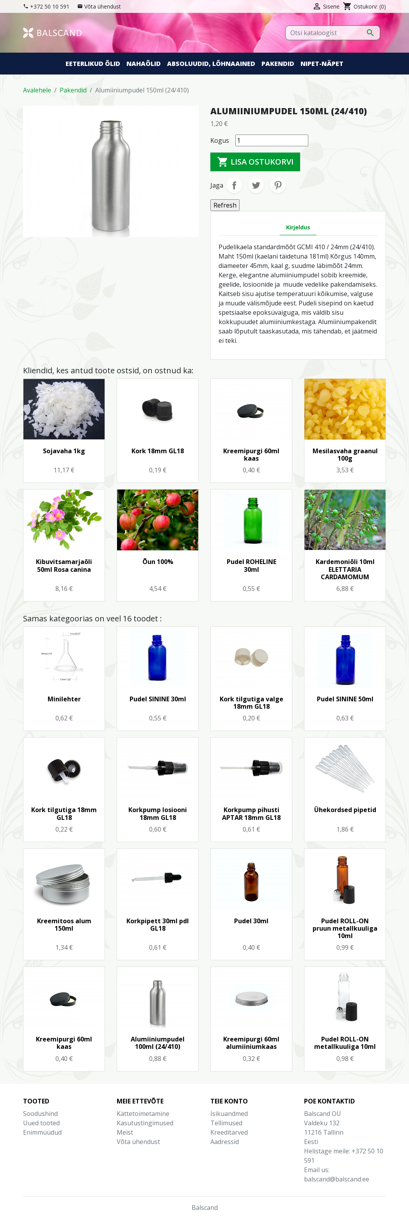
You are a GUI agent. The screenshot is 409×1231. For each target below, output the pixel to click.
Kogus (219, 140)
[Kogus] (271, 140)
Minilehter (64, 699)
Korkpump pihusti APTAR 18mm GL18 (251, 813)
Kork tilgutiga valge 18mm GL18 (251, 703)
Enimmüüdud (42, 1132)
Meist (125, 1132)
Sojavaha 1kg (64, 451)
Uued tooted (41, 1123)
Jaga (234, 185)
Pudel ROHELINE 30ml (251, 565)
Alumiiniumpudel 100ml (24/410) (158, 1043)
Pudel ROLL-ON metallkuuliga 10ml (345, 1043)
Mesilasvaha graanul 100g (345, 455)
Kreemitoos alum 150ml (64, 925)
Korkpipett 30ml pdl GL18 (157, 925)
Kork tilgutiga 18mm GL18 (64, 813)
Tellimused (226, 1123)
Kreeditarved (229, 1132)
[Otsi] (332, 32)
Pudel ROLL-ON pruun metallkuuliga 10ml (345, 928)
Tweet (256, 185)
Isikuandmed (229, 1113)
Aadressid (224, 1141)
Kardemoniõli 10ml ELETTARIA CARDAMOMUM (345, 569)
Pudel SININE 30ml (158, 699)
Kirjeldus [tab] (298, 227)
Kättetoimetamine (143, 1113)
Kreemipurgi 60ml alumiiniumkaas (251, 1043)
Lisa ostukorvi (255, 162)
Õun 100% (157, 561)
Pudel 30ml (251, 921)
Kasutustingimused (145, 1123)
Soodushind (40, 1113)
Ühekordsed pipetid (345, 809)
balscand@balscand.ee (336, 1179)
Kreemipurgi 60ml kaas (251, 455)
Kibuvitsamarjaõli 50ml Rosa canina (64, 565)
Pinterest (278, 185)
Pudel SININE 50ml (345, 699)
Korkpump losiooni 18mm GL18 (157, 813)
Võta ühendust (102, 6)
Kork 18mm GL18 (158, 451)
